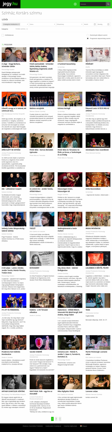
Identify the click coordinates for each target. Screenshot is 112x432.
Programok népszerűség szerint (100, 38)
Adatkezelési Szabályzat (53, 426)
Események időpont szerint (98, 35)
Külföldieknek (9, 35)
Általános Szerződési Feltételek (33, 426)
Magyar (83, 426)
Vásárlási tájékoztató (70, 426)
